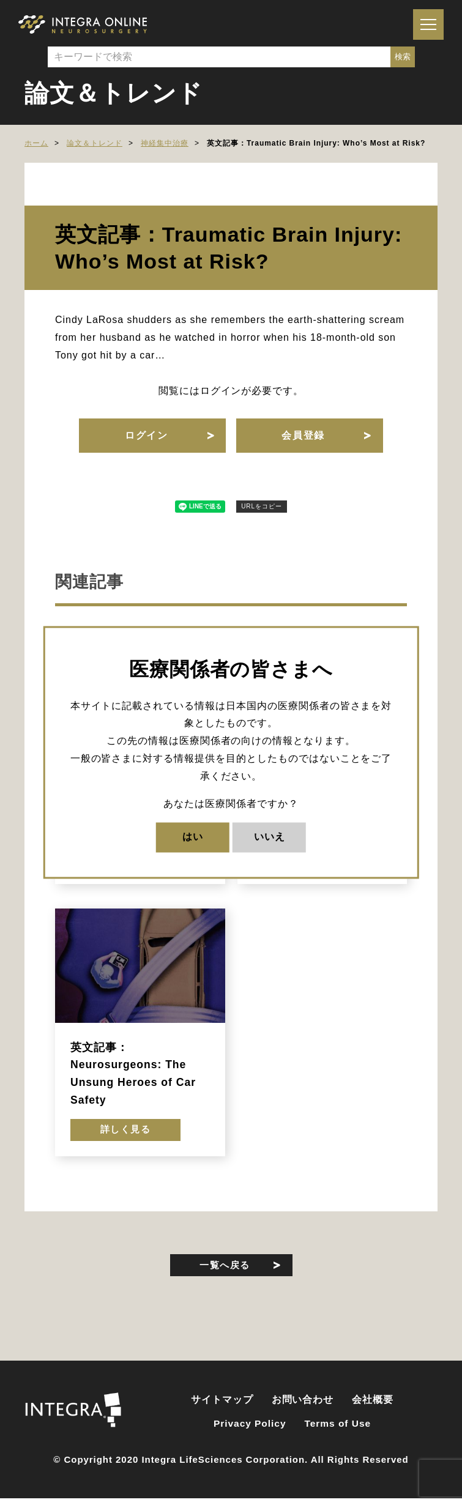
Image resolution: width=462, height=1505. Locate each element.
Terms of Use (338, 1434)
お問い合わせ (303, 1410)
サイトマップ (222, 1410)
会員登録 (304, 437)
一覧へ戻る (224, 1274)
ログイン (145, 437)
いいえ (269, 837)
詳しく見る (125, 1137)
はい (192, 837)
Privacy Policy (250, 1434)
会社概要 (372, 1410)
